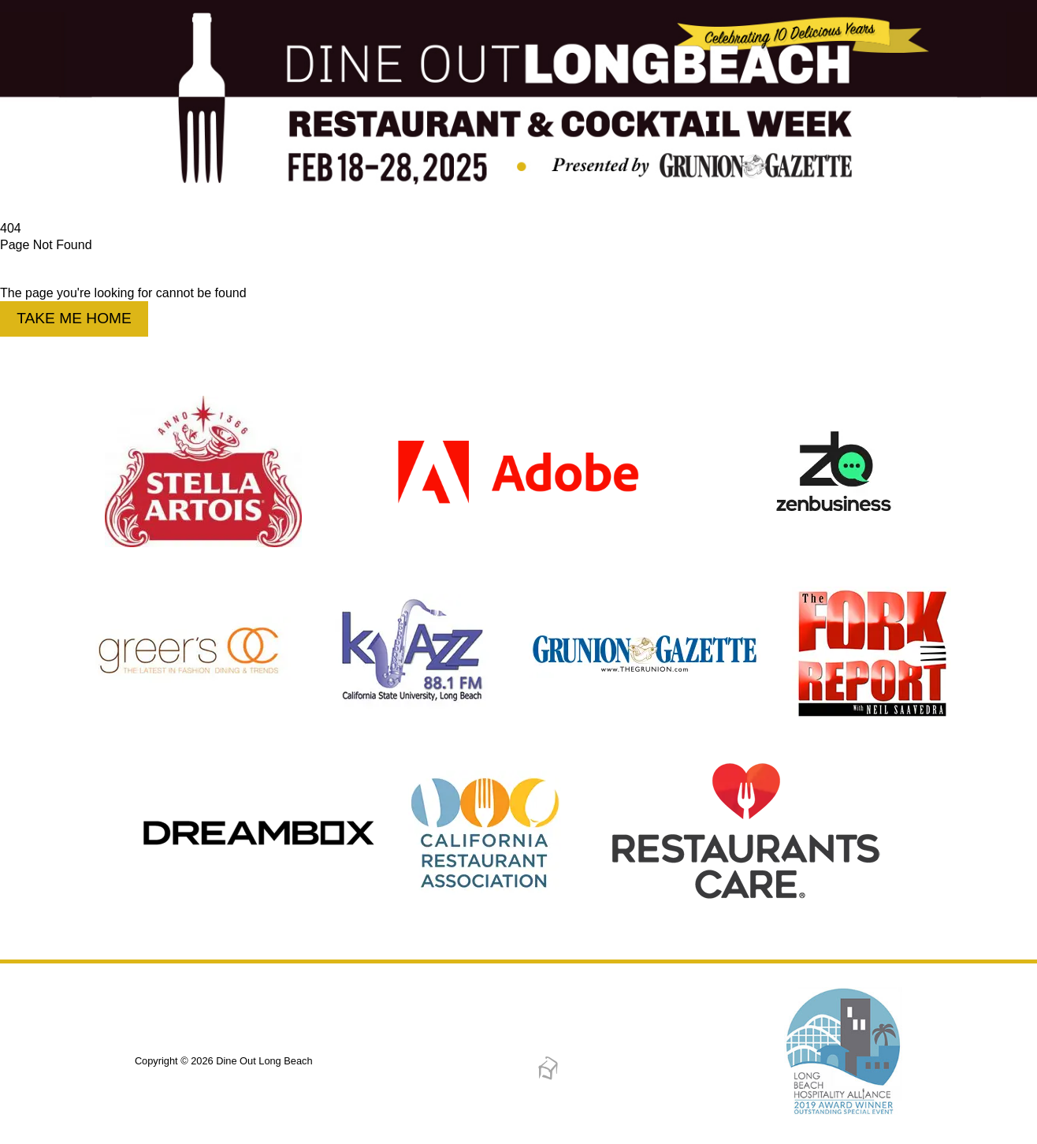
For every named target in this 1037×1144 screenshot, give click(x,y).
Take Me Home (74, 318)
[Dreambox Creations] (548, 1077)
